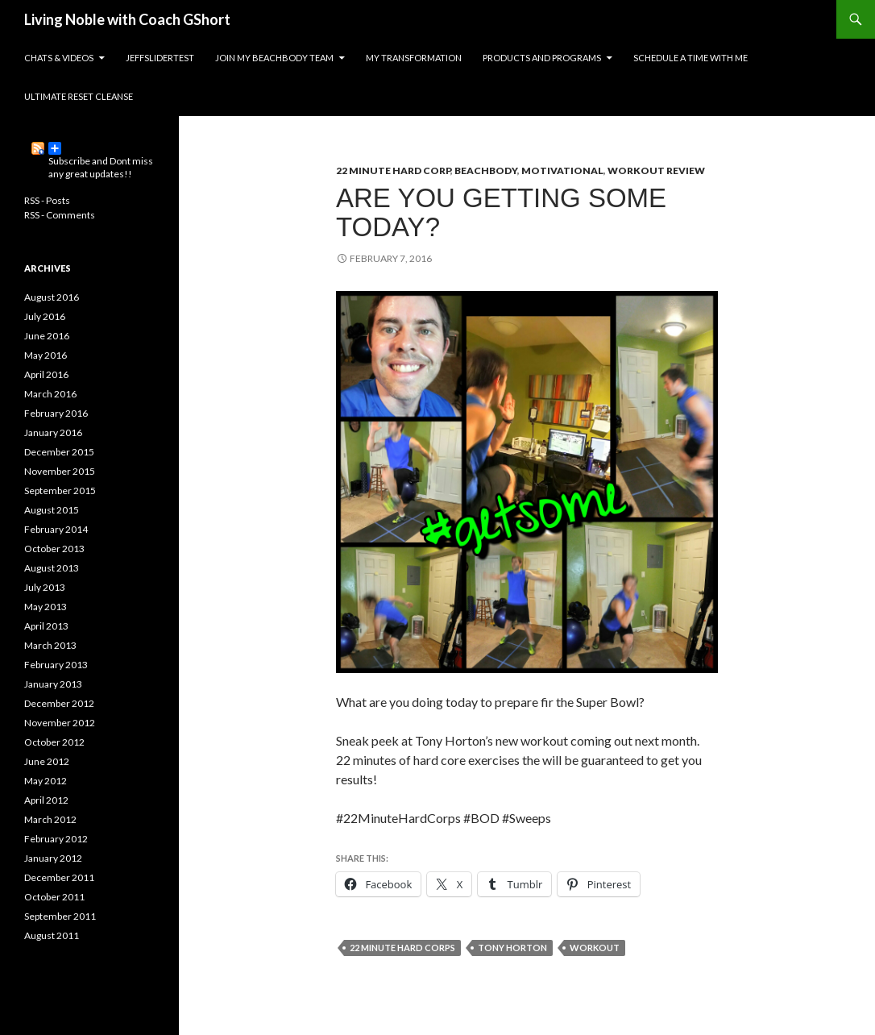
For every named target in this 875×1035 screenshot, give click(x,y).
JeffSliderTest (160, 57)
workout (595, 947)
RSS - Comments (59, 215)
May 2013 (45, 607)
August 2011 (51, 935)
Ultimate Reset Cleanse (78, 96)
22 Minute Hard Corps (402, 947)
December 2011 (59, 877)
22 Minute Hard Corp (393, 170)
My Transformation (414, 57)
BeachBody (485, 170)
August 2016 (51, 297)
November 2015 (59, 471)
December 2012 (59, 703)
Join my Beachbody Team (274, 57)
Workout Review (656, 170)
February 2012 (56, 839)
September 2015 (60, 490)
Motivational (562, 170)
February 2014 (56, 529)
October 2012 (54, 742)
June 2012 (46, 761)
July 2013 (44, 587)
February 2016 (56, 413)
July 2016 (44, 316)
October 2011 (54, 897)
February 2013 (56, 665)
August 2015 (51, 510)
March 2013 (50, 645)
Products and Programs (542, 57)
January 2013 (53, 684)
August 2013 (51, 568)
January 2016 (53, 432)
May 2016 (45, 355)
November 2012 (59, 723)
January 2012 (53, 858)
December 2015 (59, 452)
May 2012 (45, 781)
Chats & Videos (58, 57)
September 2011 (60, 916)
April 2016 (46, 374)
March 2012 (50, 819)
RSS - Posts (47, 200)
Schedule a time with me (690, 57)
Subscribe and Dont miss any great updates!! (100, 148)
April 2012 (46, 800)
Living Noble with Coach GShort (127, 19)
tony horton (512, 947)
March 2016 (50, 394)
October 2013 (54, 548)
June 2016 (46, 336)
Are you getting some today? (501, 212)
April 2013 (46, 626)
